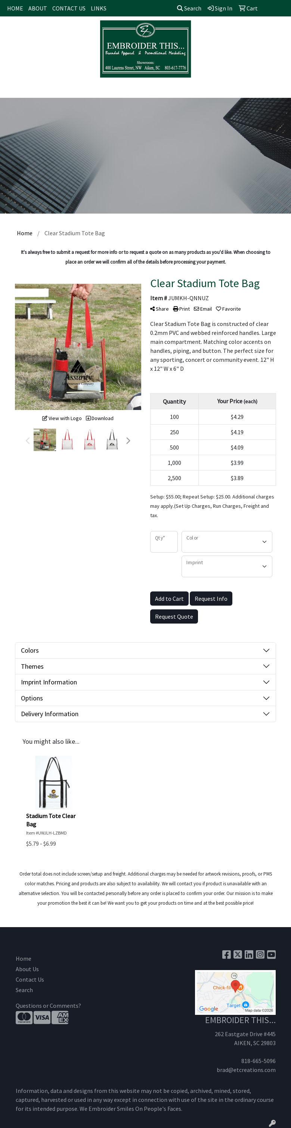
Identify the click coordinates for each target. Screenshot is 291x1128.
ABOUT (37, 8)
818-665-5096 (258, 1061)
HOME (15, 8)
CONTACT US (69, 8)
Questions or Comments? (48, 1005)
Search (189, 8)
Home (23, 958)
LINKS (98, 8)
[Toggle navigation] (11, 89)
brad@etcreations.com (246, 1069)
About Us (27, 969)
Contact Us (30, 979)
